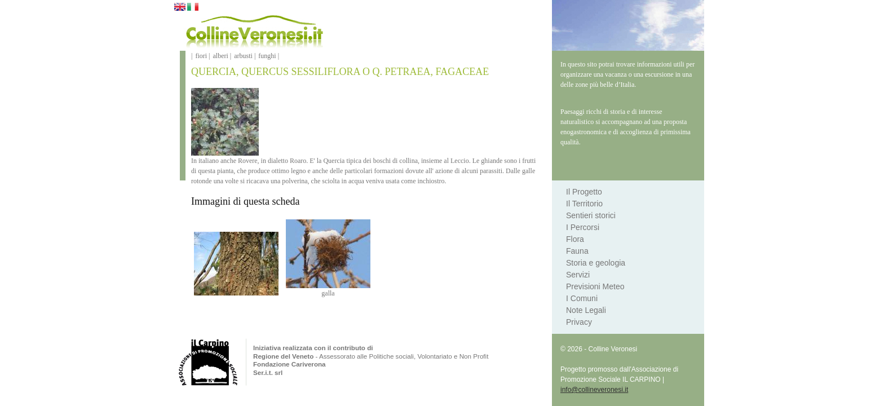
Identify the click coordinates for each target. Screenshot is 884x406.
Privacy (579, 321)
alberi (220, 56)
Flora (575, 239)
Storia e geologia (595, 262)
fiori (201, 56)
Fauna (577, 250)
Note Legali (586, 310)
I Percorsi (582, 227)
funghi (267, 56)
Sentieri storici (591, 215)
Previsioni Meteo (595, 286)
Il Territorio (584, 203)
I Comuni (582, 298)
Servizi (578, 274)
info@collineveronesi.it (594, 390)
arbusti (243, 56)
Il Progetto (584, 191)
